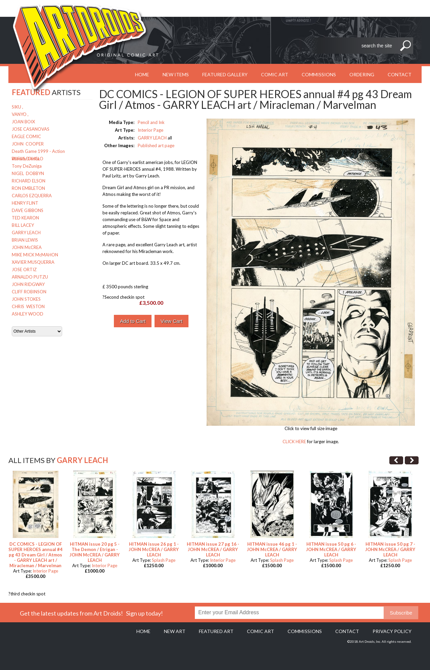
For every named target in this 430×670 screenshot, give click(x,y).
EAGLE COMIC (26, 136)
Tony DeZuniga (27, 166)
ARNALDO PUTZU (30, 277)
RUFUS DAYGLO (27, 158)
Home (143, 631)
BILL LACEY (23, 225)
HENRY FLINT (25, 203)
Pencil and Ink (151, 122)
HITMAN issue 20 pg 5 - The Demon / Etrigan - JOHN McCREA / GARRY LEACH (95, 552)
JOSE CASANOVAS (30, 129)
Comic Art (274, 74)
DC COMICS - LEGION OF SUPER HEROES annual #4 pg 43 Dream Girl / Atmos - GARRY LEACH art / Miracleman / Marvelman (35, 554)
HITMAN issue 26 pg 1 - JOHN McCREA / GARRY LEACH (154, 549)
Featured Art (216, 631)
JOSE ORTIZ (24, 269)
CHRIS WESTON (28, 306)
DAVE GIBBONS (27, 210)
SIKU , (17, 107)
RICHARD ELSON (28, 180)
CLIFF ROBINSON (29, 291)
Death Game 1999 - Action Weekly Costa (38, 152)
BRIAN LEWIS (25, 240)
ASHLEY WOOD (27, 314)
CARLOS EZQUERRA (32, 195)
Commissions (319, 74)
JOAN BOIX (23, 121)
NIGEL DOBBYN (28, 173)
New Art (174, 631)
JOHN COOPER (28, 143)
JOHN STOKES (26, 299)
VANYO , (20, 114)
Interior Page (150, 130)
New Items (176, 74)
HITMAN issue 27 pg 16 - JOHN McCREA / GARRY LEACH (213, 549)
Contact (400, 74)
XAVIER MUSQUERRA (33, 262)
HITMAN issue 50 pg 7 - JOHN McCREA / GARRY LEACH (390, 549)
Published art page (156, 145)
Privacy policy (392, 631)
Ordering (361, 74)
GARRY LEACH (26, 232)
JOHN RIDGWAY (28, 284)
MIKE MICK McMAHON (35, 254)
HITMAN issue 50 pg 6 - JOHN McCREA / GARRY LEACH (331, 549)
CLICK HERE (294, 441)
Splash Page (163, 560)
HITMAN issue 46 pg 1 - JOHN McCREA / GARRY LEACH (272, 549)
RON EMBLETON (28, 188)
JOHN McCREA (27, 247)
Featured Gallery (225, 74)
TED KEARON (25, 217)
